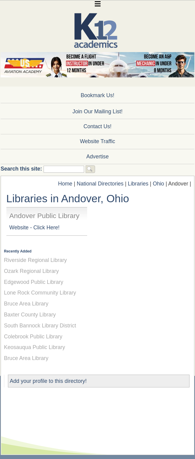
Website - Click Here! (34, 227)
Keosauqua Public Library (34, 347)
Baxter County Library (30, 315)
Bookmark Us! (97, 95)
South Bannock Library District (40, 326)
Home (65, 184)
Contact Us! (97, 126)
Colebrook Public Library (33, 337)
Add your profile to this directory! (48, 381)
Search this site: (22, 169)
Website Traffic (97, 141)
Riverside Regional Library (35, 260)
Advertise (97, 157)
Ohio (158, 184)
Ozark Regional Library (31, 271)
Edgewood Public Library (33, 282)
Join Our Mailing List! (97, 111)
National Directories (100, 184)
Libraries (138, 184)
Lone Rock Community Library (40, 293)
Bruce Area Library (26, 304)
